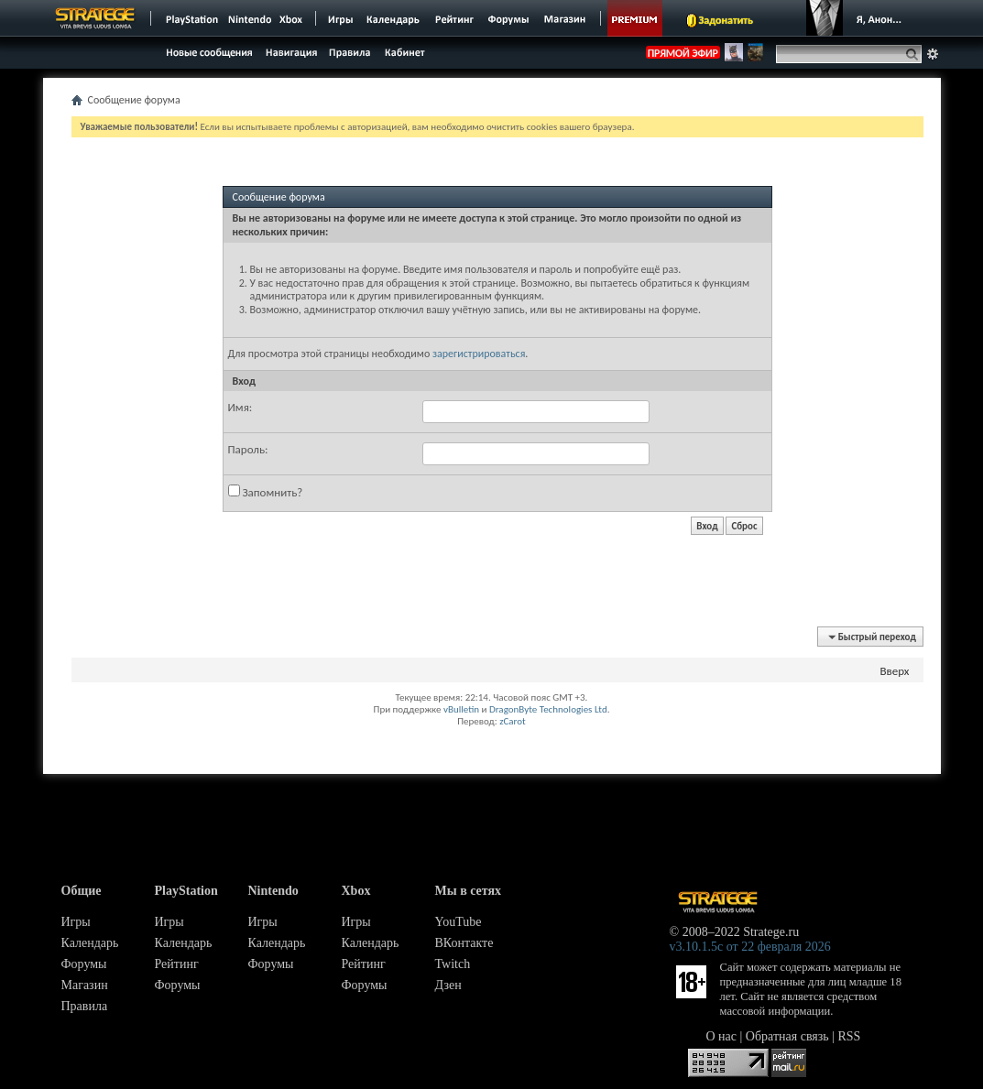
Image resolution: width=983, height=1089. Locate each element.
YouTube (458, 922)
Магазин (84, 985)
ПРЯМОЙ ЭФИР (683, 53)
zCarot (512, 721)
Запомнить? (265, 492)
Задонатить (726, 20)
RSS (849, 1036)
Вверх (894, 671)
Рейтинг (177, 964)
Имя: (240, 407)
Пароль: (248, 449)
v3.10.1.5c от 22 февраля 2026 (750, 946)
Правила (84, 1006)
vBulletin (461, 709)
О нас (721, 1036)
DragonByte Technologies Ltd (548, 709)
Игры (76, 922)
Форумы (84, 964)
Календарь (90, 943)
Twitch (453, 964)
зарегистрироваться (478, 353)
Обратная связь (787, 1036)
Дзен (448, 985)
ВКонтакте (464, 943)
